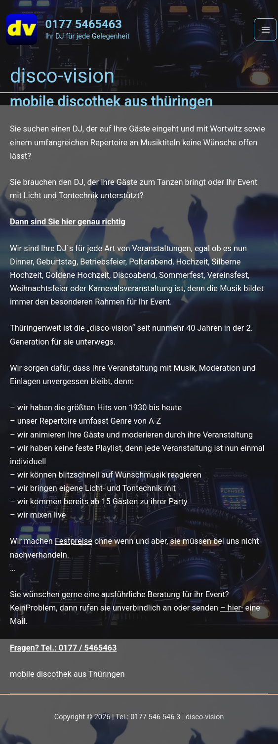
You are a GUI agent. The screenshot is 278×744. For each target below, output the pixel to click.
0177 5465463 (83, 24)
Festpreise (73, 541)
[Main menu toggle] (265, 30)
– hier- (231, 608)
